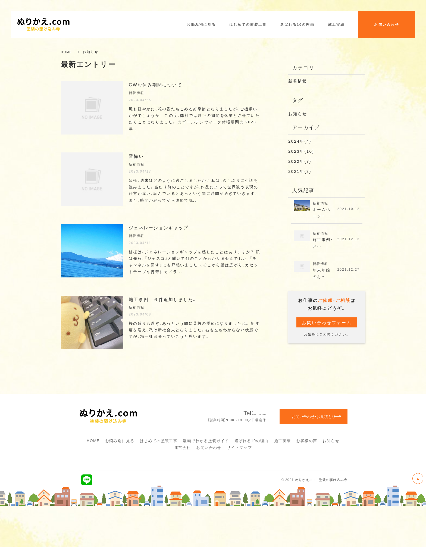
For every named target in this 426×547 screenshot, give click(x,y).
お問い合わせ (208, 489)
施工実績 (282, 482)
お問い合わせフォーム (327, 324)
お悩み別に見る (119, 482)
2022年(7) (299, 161)
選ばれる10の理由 (251, 482)
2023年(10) (301, 151)
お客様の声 (306, 482)
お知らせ (297, 114)
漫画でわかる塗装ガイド (206, 482)
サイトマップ (239, 489)
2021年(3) (299, 171)
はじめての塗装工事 (159, 482)
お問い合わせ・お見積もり (314, 457)
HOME (67, 51)
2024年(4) (299, 141)
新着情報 (297, 81)
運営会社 (182, 489)
